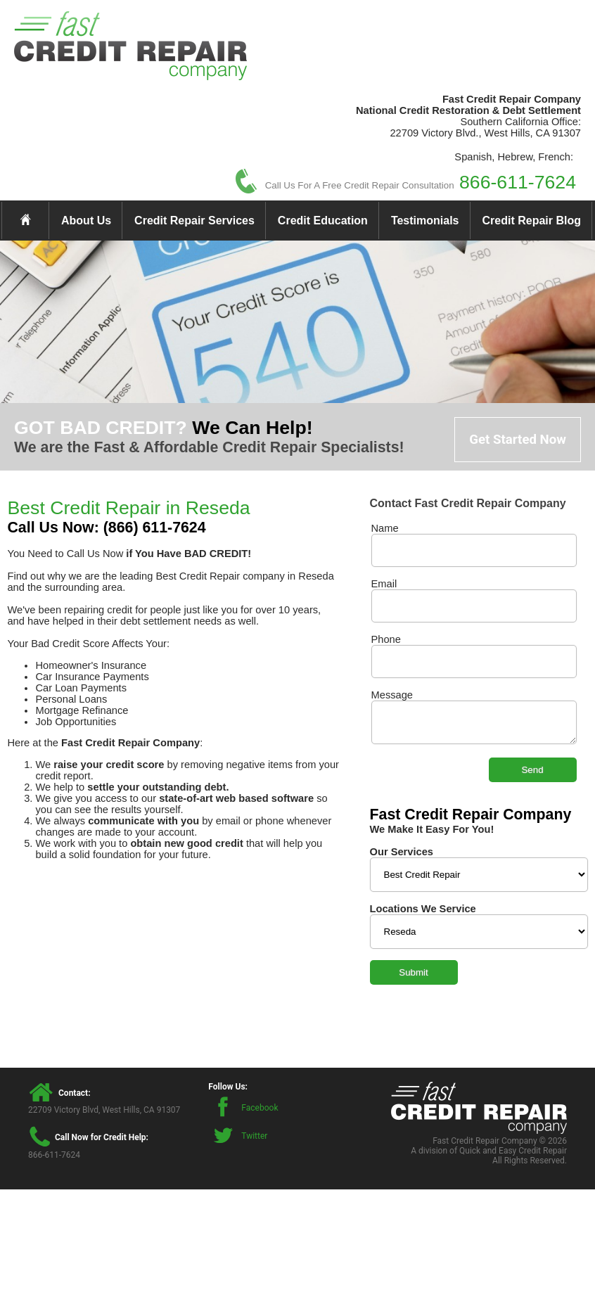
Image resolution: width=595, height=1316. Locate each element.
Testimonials (425, 220)
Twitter (254, 1136)
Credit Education (323, 220)
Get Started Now (517, 439)
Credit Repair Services (194, 220)
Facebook (259, 1108)
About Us (86, 220)
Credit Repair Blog (531, 220)
